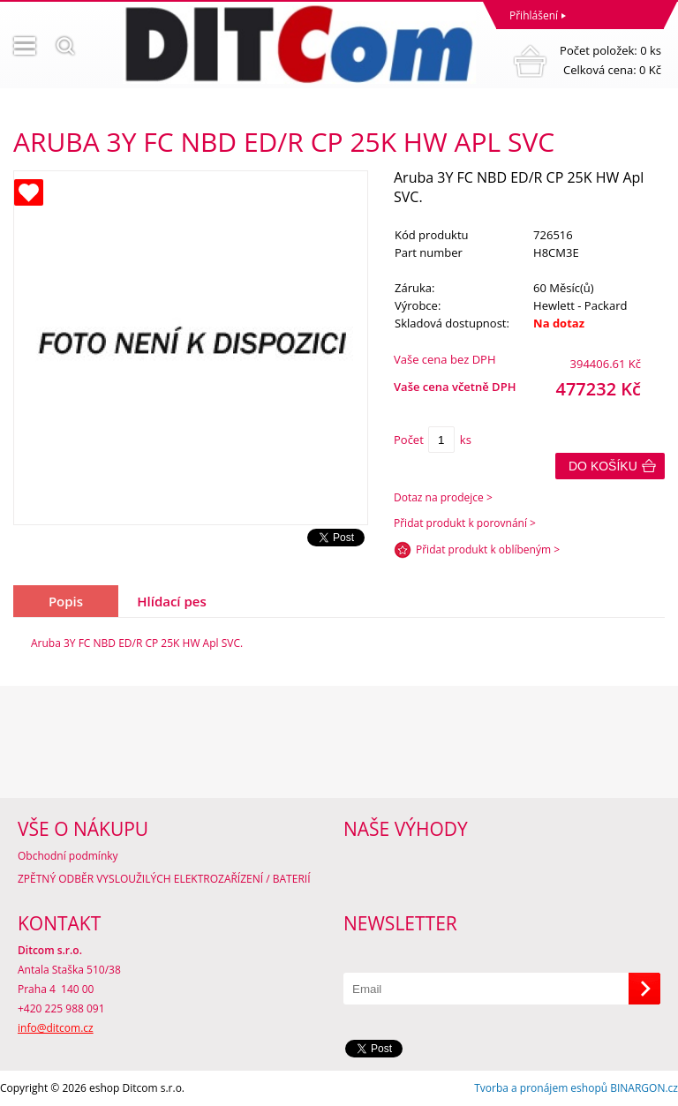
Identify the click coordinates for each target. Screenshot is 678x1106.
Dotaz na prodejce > (443, 497)
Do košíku (603, 466)
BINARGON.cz (644, 1087)
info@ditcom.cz (56, 1027)
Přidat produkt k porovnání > (465, 522)
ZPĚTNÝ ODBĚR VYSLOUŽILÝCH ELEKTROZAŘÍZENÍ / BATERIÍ (164, 878)
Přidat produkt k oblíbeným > (488, 549)
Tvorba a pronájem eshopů (540, 1087)
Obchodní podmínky (68, 855)
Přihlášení (533, 15)
